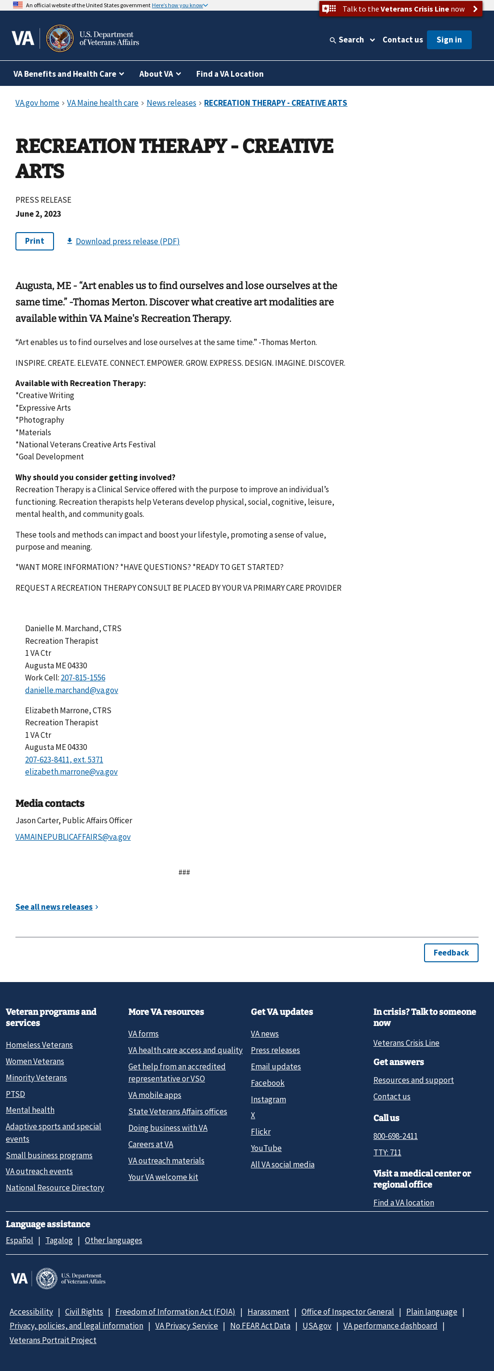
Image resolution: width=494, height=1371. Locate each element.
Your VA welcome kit (163, 1177)
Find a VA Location (230, 74)
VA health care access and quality (185, 1050)
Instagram (268, 1099)
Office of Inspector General (348, 1311)
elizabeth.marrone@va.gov (71, 771)
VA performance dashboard (390, 1325)
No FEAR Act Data (260, 1325)
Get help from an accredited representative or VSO (177, 1072)
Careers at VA (150, 1144)
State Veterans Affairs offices (177, 1111)
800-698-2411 (395, 1136)
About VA (156, 74)
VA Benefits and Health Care (65, 74)
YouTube (266, 1148)
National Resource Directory (55, 1187)
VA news (265, 1033)
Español (19, 1240)
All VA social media (283, 1164)
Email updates (276, 1066)
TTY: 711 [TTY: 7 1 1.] (387, 1152)
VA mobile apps (154, 1095)
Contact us (403, 39)
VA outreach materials (166, 1160)
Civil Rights (84, 1311)
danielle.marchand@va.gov (71, 690)
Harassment (268, 1311)
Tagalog (59, 1240)
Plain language (431, 1311)
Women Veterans (35, 1061)
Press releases (275, 1050)
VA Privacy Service (186, 1325)
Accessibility (31, 1311)
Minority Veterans (36, 1077)
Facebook (268, 1083)
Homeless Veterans (39, 1044)
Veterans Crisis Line (406, 1043)
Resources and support (413, 1080)
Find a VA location (403, 1202)
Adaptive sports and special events (53, 1132)
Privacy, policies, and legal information (76, 1325)
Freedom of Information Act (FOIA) (175, 1311)
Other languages (113, 1240)
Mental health (30, 1110)
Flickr (261, 1131)
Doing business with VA (167, 1127)
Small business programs (49, 1155)
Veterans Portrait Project (53, 1340)
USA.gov (316, 1325)
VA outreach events (39, 1171)
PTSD (15, 1094)
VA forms (143, 1033)
